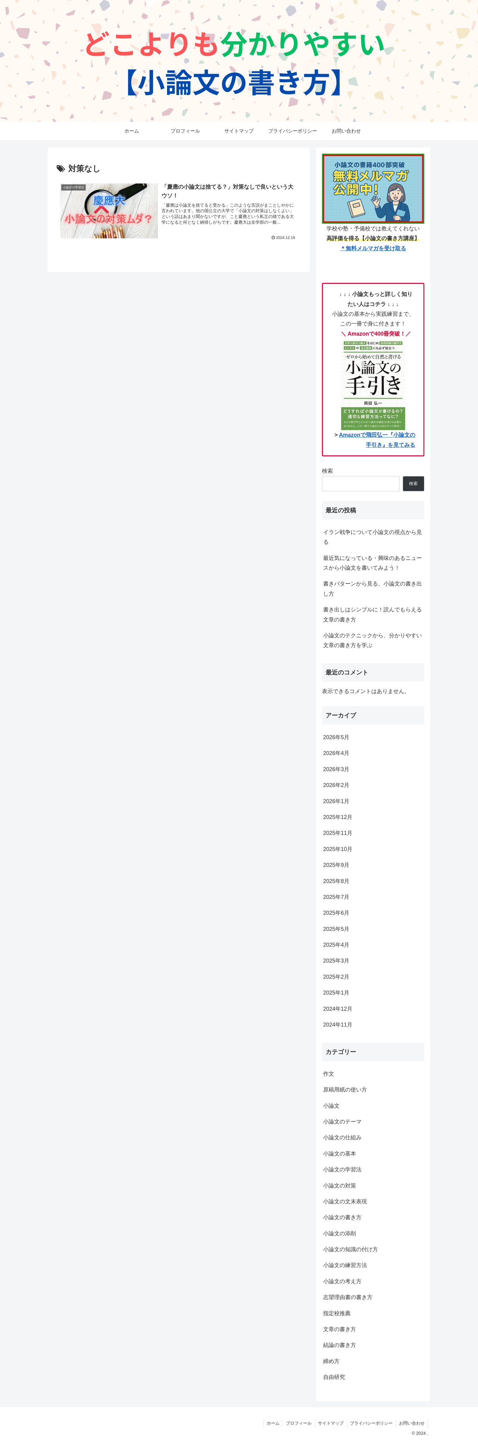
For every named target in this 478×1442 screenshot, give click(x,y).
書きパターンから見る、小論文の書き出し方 (372, 588)
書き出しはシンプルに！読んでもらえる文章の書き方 (372, 614)
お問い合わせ (412, 1423)
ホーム (273, 1423)
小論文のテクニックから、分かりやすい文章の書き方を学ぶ (372, 640)
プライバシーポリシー (371, 1423)
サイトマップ (331, 1423)
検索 (327, 471)
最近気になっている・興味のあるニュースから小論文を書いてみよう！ (372, 563)
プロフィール (299, 1423)
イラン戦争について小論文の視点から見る (372, 537)
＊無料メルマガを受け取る (373, 248)
